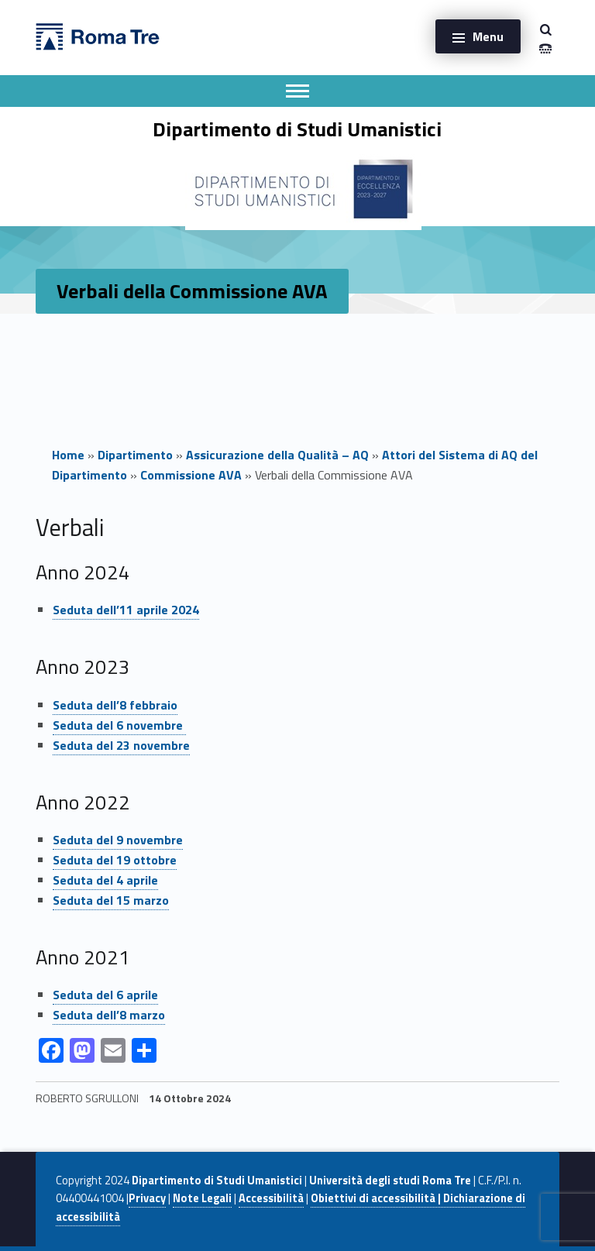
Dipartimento (135, 454)
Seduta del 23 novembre (121, 745)
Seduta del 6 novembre (119, 725)
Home (68, 454)
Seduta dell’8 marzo (109, 1014)
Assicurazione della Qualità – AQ (277, 454)
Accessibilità (271, 1198)
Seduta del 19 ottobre (115, 860)
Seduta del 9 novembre (118, 839)
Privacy (147, 1198)
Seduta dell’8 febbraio (115, 705)
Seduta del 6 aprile (105, 994)
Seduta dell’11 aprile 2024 (126, 609)
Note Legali (202, 1198)
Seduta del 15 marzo (111, 900)
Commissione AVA (191, 475)
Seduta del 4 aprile (105, 880)
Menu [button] (488, 36)
